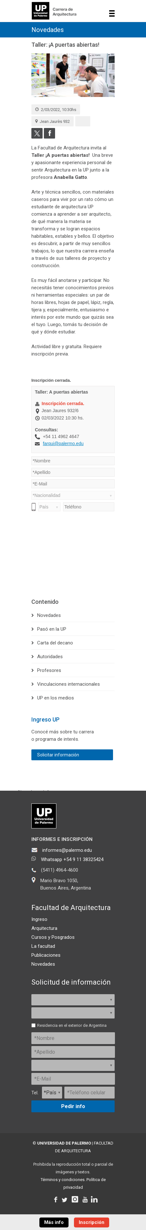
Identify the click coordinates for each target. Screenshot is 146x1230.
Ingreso (39, 919)
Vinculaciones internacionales (68, 684)
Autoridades (50, 656)
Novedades (47, 30)
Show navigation (112, 13)
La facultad (43, 946)
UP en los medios (55, 698)
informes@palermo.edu (67, 850)
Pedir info (73, 1106)
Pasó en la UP (51, 629)
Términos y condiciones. (63, 1179)
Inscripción (91, 1222)
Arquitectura (44, 928)
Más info (54, 1222)
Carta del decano (55, 643)
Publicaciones (46, 955)
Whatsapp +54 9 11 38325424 (72, 859)
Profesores (49, 670)
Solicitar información (58, 754)
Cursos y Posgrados (53, 937)
